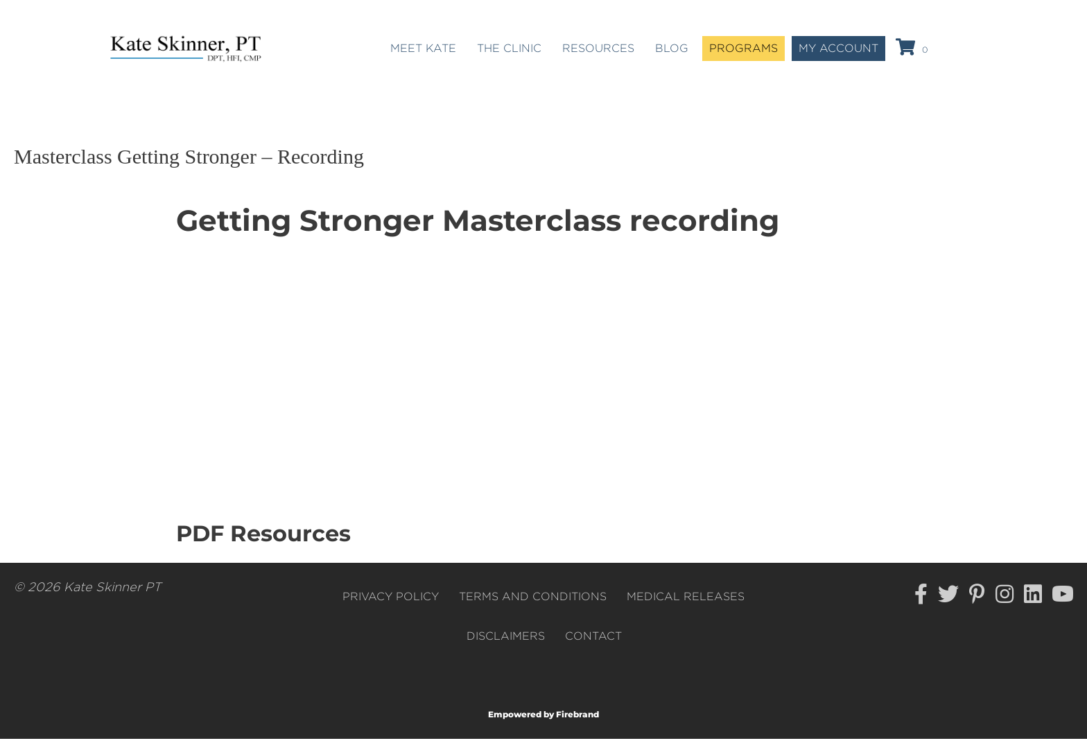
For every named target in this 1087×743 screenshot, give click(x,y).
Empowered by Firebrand (543, 718)
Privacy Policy (390, 600)
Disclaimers (506, 640)
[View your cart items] (914, 51)
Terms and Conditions (533, 600)
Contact (593, 640)
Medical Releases (686, 600)
